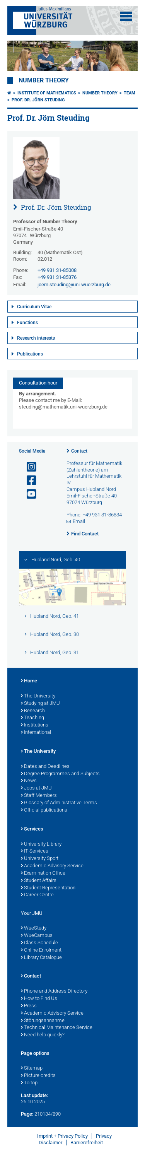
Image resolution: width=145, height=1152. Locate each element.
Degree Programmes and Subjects (60, 774)
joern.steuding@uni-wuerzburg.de (74, 284)
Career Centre (37, 895)
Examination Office (43, 873)
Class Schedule (39, 943)
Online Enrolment (41, 950)
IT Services (34, 851)
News (29, 781)
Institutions (34, 725)
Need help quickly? (43, 1035)
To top (29, 1083)
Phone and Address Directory (54, 991)
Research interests (36, 338)
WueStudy (33, 928)
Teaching (32, 717)
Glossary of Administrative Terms (59, 803)
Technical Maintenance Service (56, 1027)
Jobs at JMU (36, 788)
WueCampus (37, 935)
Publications (30, 354)
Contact (79, 451)
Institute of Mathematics (46, 93)
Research (33, 711)
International (36, 732)
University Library (41, 844)
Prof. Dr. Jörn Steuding (38, 100)
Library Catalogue (41, 957)
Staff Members (39, 795)
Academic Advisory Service (52, 866)
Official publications (44, 810)
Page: (27, 1114)
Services (32, 829)
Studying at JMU (40, 703)
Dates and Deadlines (45, 766)
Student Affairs (38, 880)
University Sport (39, 858)
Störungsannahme (43, 1020)
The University (38, 696)
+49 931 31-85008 (57, 270)
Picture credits (38, 1075)
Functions (27, 322)
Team (129, 93)
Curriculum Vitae (34, 306)
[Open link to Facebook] (28, 480)
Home (29, 681)
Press (29, 1006)
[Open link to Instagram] (28, 467)
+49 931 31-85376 (57, 277)
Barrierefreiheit (86, 1142)
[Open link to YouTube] (28, 494)
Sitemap (32, 1068)
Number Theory (44, 80)
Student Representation (48, 888)
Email (79, 521)
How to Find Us (39, 998)
